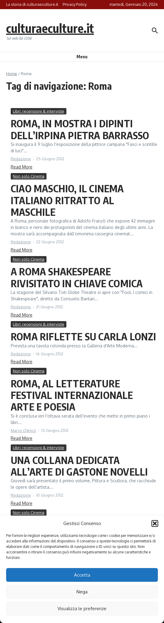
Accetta (82, 575)
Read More (21, 166)
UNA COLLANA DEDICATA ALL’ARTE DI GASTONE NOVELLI (79, 466)
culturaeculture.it (50, 28)
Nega (82, 592)
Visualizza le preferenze (82, 608)
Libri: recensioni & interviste (38, 111)
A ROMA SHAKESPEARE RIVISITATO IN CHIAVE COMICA (77, 277)
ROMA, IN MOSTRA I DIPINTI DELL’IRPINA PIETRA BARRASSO (80, 129)
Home (11, 73)
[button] (155, 523)
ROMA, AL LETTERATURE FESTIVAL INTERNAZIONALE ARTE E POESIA (72, 395)
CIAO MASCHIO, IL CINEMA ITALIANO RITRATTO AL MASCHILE (67, 200)
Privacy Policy (75, 4)
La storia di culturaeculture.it (32, 4)
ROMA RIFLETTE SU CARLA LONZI (83, 336)
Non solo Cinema (28, 176)
